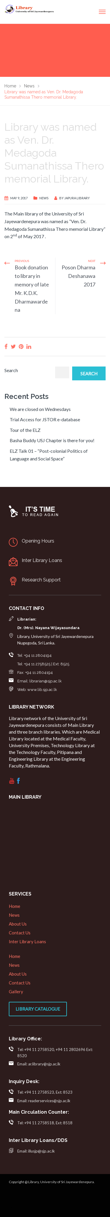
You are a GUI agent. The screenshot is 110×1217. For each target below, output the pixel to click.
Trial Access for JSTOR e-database (45, 419)
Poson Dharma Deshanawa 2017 (78, 276)
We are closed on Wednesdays (40, 409)
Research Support (41, 580)
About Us (18, 923)
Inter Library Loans (42, 560)
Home (14, 906)
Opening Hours (38, 541)
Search (11, 370)
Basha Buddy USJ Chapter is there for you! (52, 440)
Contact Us (20, 932)
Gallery (16, 991)
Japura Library (77, 198)
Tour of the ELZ (25, 430)
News (43, 198)
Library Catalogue (38, 1009)
